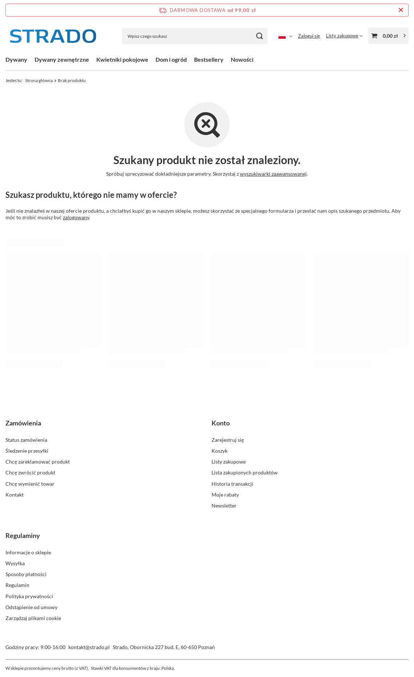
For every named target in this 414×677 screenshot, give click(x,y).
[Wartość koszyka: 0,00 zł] (388, 36)
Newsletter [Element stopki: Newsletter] (224, 505)
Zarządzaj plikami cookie (33, 618)
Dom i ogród (171, 59)
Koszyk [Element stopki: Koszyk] (220, 451)
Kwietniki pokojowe (122, 59)
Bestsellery (209, 59)
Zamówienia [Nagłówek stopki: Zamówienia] (23, 423)
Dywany (16, 59)
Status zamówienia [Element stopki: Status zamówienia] (26, 440)
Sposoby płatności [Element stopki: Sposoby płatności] (26, 574)
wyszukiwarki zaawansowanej (273, 174)
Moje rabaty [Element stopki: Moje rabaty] (225, 495)
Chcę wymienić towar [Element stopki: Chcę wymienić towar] (30, 484)
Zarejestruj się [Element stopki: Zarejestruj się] (228, 440)
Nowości (242, 59)
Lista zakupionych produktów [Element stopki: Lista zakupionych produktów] (245, 472)
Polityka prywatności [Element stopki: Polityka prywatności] (29, 596)
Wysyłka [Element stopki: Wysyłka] (15, 563)
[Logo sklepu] (52, 36)
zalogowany (76, 217)
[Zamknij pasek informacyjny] (401, 10)
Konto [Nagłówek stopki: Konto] (221, 423)
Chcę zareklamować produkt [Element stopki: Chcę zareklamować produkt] (37, 461)
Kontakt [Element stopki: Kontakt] (14, 495)
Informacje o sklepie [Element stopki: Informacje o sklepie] (28, 552)
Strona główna (39, 80)
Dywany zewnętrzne (62, 59)
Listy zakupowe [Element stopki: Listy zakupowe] (229, 461)
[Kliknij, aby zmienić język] (285, 36)
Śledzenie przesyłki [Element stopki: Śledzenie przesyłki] (26, 451)
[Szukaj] (259, 36)
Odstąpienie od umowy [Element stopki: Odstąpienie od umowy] (31, 607)
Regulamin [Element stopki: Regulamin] (17, 585)
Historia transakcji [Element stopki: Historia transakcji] (232, 484)
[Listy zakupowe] (344, 35)
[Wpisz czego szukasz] (195, 36)
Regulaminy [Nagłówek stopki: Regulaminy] (22, 535)
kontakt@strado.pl (89, 647)
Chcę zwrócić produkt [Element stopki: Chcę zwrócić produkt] (30, 472)
